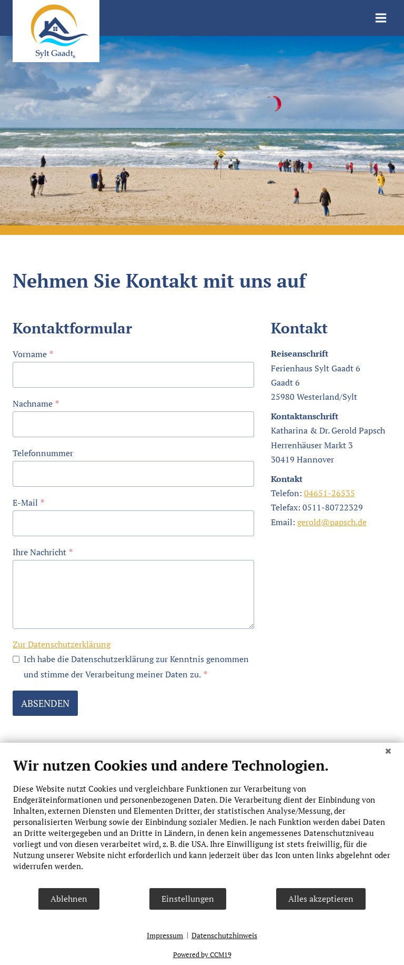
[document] (202, 822)
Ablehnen (68, 898)
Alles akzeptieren (321, 898)
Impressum (165, 935)
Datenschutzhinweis (224, 935)
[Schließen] (388, 751)
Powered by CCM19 (202, 954)
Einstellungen (187, 898)
